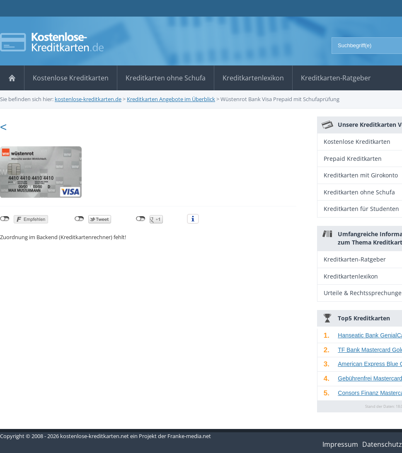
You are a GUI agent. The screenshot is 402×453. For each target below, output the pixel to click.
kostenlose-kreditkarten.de (88, 99)
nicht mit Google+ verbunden (140, 218)
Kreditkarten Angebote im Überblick (171, 99)
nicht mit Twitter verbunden (79, 218)
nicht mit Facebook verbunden (5, 218)
